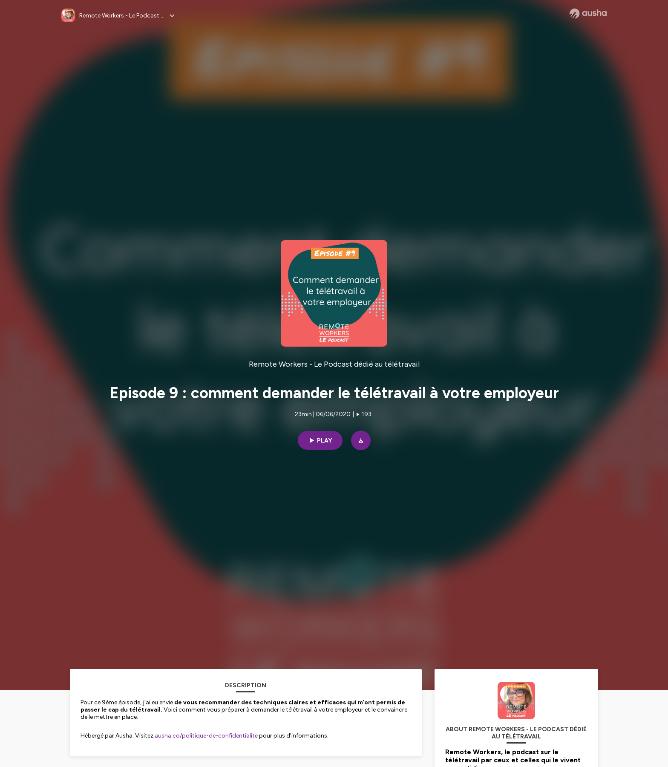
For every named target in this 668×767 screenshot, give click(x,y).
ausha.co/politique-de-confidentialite (206, 735)
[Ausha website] (588, 14)
